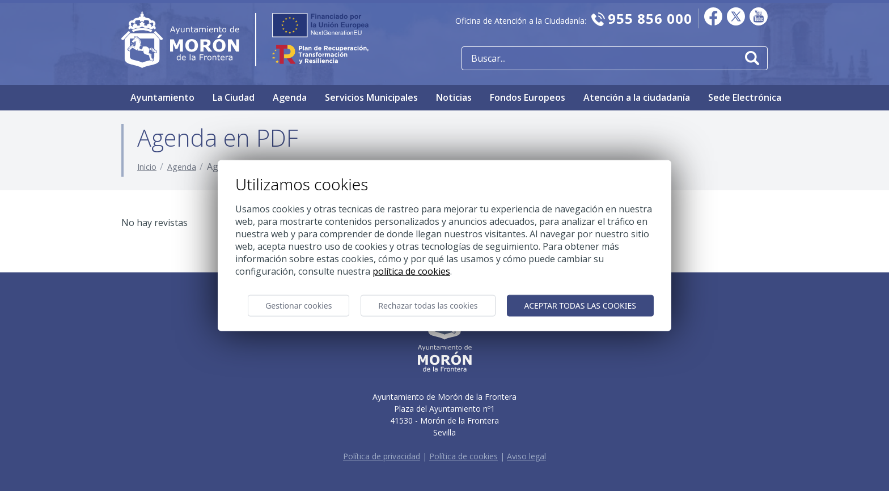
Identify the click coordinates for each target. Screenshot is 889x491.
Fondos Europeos (527, 97)
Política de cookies (463, 456)
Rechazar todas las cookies (427, 305)
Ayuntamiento (162, 97)
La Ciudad (234, 97)
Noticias (454, 97)
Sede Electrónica (744, 97)
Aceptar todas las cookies (580, 305)
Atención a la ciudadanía (636, 97)
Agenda (290, 97)
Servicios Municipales (371, 97)
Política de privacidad (381, 456)
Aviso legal (526, 456)
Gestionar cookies (298, 305)
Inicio (146, 166)
